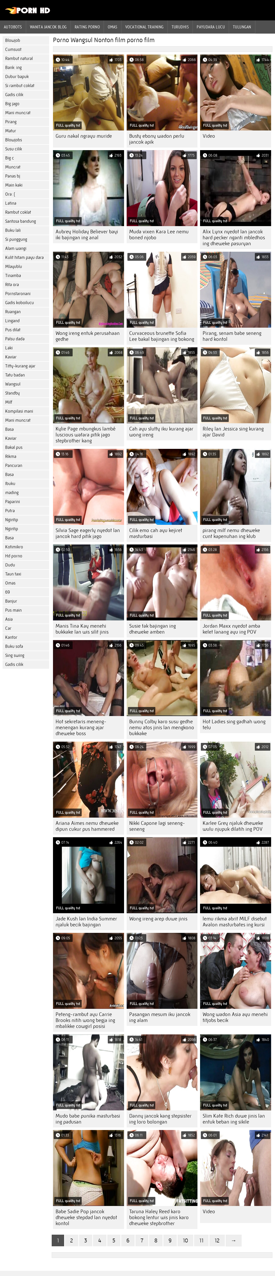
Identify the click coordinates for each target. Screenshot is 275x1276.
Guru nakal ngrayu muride (84, 136)
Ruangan (13, 311)
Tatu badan (15, 375)
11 (201, 1240)
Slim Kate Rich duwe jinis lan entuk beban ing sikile (234, 1119)
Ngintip (11, 519)
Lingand (12, 320)
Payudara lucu (211, 27)
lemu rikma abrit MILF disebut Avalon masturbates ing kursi (235, 922)
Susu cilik (13, 149)
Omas (112, 27)
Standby (12, 393)
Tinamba (13, 275)
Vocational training (144, 27)
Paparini (12, 501)
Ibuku (10, 483)
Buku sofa (14, 646)
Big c (9, 158)
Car (8, 628)
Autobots (13, 27)
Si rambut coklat (19, 85)
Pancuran (13, 465)
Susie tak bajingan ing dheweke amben (152, 629)
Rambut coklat (18, 212)
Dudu (10, 565)
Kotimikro (14, 546)
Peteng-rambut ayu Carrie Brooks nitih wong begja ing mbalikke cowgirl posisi (85, 1020)
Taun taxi (13, 574)
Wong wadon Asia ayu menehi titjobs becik (235, 1017)
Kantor (11, 637)
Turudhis (180, 27)
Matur (10, 130)
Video (209, 136)
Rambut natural (19, 58)
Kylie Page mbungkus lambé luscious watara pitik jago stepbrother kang (86, 435)
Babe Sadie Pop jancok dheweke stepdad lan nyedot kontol (86, 1217)
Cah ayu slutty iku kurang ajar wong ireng (161, 432)
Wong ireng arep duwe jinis (158, 919)
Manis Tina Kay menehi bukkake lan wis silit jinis (82, 629)
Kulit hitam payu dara (24, 257)
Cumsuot (13, 49)
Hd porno (13, 556)
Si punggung (16, 239)
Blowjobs (13, 139)
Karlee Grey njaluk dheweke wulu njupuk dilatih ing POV (233, 826)
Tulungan (242, 27)
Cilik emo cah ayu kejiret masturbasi (155, 533)
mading (12, 492)
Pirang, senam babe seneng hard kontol (232, 336)
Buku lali (13, 230)
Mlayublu (13, 266)
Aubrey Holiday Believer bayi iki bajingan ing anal (87, 235)
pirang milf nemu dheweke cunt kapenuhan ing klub (231, 533)
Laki (9, 347)
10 (185, 1240)
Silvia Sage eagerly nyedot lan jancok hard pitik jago (88, 533)
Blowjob (12, 40)
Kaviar (11, 357)
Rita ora (12, 284)
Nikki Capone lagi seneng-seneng (157, 826)
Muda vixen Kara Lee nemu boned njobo (159, 235)
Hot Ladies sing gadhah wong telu (234, 725)
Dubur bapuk (17, 76)
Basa (9, 429)
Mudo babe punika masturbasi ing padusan (88, 1119)
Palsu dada (15, 338)
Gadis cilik (14, 94)
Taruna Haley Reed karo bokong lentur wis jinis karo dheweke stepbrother (159, 1217)
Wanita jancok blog (48, 27)
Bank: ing (13, 67)
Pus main (13, 610)
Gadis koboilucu (19, 302)
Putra (10, 510)
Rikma (10, 456)
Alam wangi (15, 248)
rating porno (87, 27)
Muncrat (12, 167)
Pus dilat (12, 329)
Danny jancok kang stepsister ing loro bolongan (160, 1119)
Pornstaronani (17, 293)
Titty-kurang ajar (20, 366)
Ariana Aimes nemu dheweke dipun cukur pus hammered (87, 826)
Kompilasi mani (19, 411)
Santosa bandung (20, 221)
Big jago (12, 103)
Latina (10, 203)
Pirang (11, 121)
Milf (8, 402)
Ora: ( (10, 194)
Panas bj (12, 176)
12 (217, 1240)
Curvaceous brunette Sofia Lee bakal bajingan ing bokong (161, 336)
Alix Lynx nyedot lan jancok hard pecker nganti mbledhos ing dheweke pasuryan (234, 238)
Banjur (11, 601)
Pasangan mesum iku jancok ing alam (159, 1017)
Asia (9, 619)
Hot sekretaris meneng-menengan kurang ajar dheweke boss (81, 727)
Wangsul (12, 384)
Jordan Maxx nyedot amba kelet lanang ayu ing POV (231, 629)
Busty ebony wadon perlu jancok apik (156, 139)
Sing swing (14, 655)
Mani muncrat (17, 112)
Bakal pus (13, 447)
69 (7, 592)
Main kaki (13, 185)
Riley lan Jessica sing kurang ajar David (233, 432)
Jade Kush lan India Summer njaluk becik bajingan (86, 922)
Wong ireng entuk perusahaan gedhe (88, 336)
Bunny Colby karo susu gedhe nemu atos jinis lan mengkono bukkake (161, 727)
